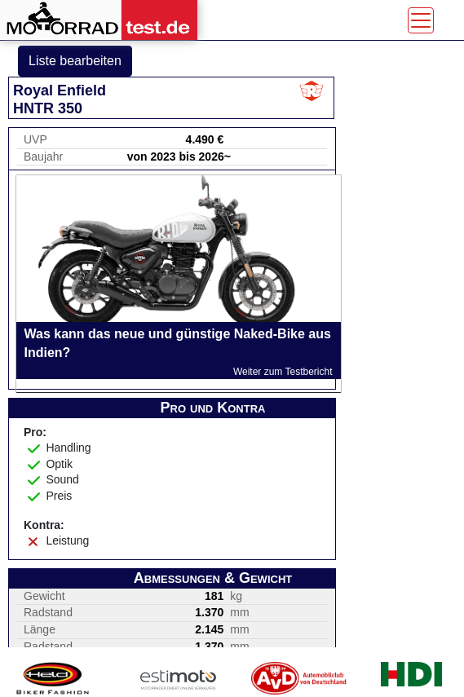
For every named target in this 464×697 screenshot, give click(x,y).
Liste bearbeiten (75, 61)
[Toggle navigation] (421, 20)
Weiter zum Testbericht (283, 371)
